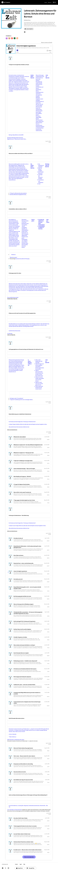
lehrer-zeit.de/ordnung (12, 429)
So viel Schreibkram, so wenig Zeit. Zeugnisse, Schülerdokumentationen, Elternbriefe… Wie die (28, 806)
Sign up (49, 2)
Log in (45, 2)
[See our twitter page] (5, 868)
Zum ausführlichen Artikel (12, 297)
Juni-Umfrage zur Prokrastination (14, 809)
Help (24, 864)
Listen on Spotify (29, 29)
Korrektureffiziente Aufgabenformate (18, 194)
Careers (16, 864)
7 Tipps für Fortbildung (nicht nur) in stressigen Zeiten (21, 399)
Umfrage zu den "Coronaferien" (16, 398)
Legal (21, 864)
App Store (19, 868)
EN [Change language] (54, 2)
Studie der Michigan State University (15, 137)
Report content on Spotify (46, 42)
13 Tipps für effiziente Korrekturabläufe (18, 193)
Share (49, 50)
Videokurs (13, 254)
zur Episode (9, 333)
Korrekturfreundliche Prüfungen (22, 258)
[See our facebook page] (2, 868)
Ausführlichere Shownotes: (14, 330)
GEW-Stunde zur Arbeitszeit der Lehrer (15, 739)
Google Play (30, 868)
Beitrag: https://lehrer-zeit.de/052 (16, 135)
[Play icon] (17, 50)
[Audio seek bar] (33, 53)
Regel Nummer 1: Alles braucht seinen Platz (16, 139)
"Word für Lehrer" (13, 257)
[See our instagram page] (8, 868)
